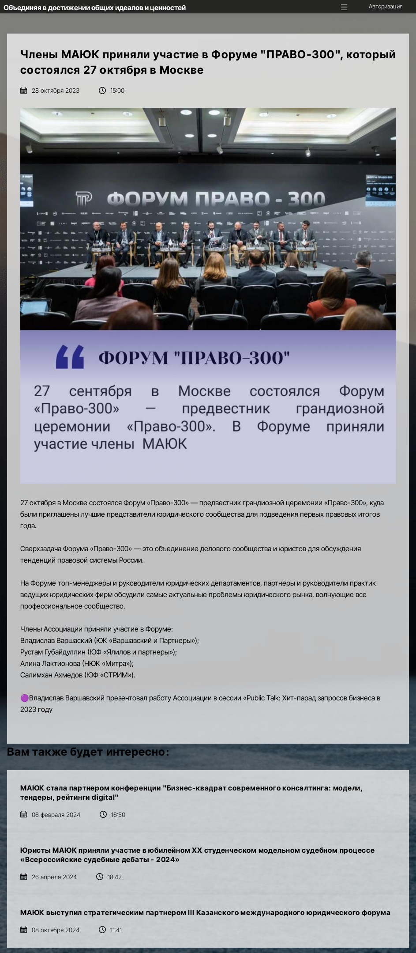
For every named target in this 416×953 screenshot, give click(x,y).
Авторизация (386, 6)
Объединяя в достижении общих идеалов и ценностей (95, 7)
